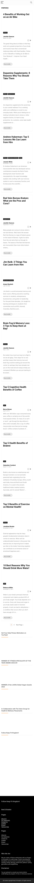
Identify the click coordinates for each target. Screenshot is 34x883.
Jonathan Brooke (8, 526)
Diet (4, 405)
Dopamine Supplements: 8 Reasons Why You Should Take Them (16, 76)
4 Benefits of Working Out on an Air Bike (16, 15)
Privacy (3, 825)
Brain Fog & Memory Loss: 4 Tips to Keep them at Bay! (16, 326)
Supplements (11, 94)
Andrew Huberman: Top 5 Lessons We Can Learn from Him (16, 140)
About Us (4, 819)
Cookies (3, 823)
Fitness (5, 32)
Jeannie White (7, 162)
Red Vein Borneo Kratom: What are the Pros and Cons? (16, 201)
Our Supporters (5, 820)
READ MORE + (7, 64)
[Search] (31, 2)
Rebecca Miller (8, 587)
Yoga (20, 157)
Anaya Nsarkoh (8, 284)
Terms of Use (5, 827)
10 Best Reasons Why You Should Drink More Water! (16, 566)
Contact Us (4, 822)
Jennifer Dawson (8, 36)
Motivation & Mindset (13, 157)
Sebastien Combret (9, 465)
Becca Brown (7, 409)
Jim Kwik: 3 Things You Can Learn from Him (15, 263)
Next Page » (19, 625)
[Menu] (2, 2)
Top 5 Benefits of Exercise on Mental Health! (16, 505)
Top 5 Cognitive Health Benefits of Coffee (14, 388)
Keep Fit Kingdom (6, 809)
